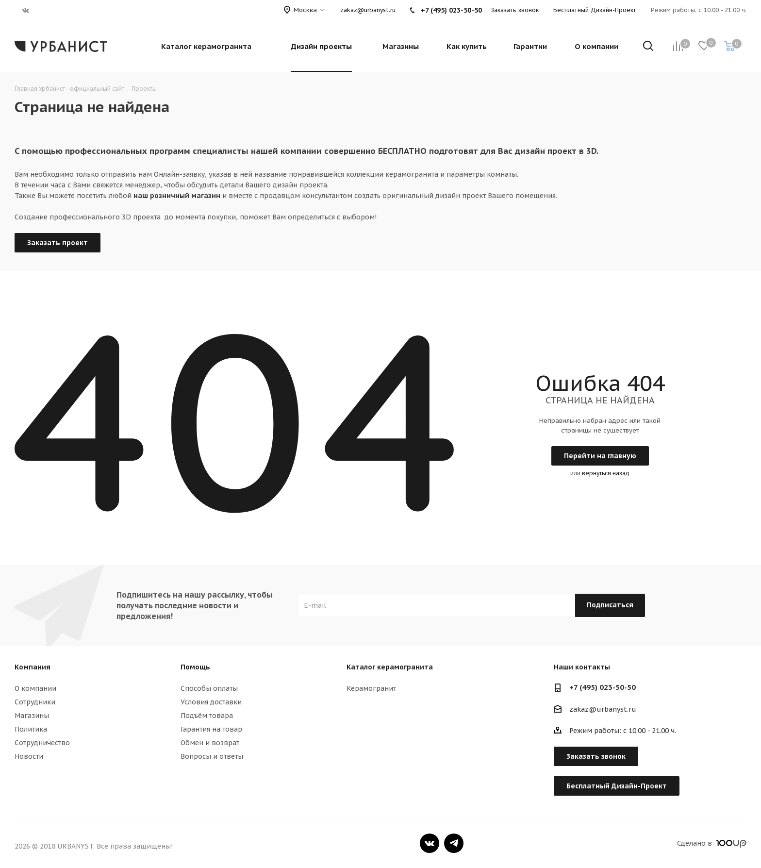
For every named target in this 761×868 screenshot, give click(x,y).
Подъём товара (207, 715)
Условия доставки (211, 702)
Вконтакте (429, 843)
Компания (32, 667)
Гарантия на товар (211, 729)
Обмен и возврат (210, 742)
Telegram (453, 843)
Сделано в (711, 843)
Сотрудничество (42, 742)
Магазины (32, 715)
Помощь (195, 667)
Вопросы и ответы (212, 756)
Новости (29, 756)
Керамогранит (371, 688)
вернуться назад (605, 473)
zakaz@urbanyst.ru (368, 10)
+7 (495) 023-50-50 (602, 687)
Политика (31, 729)
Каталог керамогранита (390, 667)
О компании (35, 688)
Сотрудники (35, 702)
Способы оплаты (209, 688)
